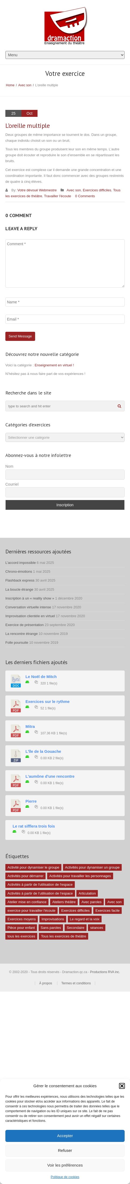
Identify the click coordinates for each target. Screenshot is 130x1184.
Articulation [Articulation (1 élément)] (87, 893)
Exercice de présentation (24, 625)
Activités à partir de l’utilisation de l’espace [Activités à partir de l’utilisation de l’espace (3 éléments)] (40, 893)
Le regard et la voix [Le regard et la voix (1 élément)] (85, 919)
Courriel (11, 484)
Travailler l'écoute (57, 196)
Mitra (30, 726)
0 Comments (85, 196)
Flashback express (19, 580)
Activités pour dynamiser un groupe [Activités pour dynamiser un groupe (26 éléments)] (92, 867)
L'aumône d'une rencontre (50, 776)
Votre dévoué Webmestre (37, 190)
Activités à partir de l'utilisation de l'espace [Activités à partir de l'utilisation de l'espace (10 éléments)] (40, 885)
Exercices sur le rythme (47, 701)
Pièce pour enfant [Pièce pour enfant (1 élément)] (21, 928)
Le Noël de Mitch (41, 677)
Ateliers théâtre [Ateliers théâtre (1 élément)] (64, 902)
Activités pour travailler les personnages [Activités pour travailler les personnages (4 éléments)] (80, 876)
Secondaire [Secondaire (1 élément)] (75, 928)
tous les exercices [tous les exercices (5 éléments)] (21, 936)
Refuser (65, 1150)
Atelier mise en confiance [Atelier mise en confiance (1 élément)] (27, 902)
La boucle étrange (19, 589)
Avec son (24, 85)
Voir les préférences (65, 1165)
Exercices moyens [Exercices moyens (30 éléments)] (22, 919)
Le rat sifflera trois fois (34, 826)
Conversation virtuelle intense (28, 607)
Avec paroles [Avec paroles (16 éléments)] (91, 902)
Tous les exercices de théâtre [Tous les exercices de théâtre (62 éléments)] (63, 936)
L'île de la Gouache (43, 751)
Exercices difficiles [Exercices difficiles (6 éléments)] (75, 911)
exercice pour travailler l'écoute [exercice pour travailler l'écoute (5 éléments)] (31, 911)
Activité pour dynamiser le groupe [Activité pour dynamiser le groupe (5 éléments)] (33, 867)
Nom (9, 466)
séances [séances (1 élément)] (96, 928)
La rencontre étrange (21, 634)
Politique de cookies (65, 1177)
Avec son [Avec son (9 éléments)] (114, 902)
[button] (122, 1086)
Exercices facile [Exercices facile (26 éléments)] (107, 911)
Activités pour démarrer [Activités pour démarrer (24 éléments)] (25, 876)
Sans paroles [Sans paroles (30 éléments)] (51, 928)
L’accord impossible (20, 563)
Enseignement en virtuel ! (54, 365)
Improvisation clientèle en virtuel (30, 616)
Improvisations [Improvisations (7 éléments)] (53, 919)
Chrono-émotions (18, 571)
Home (10, 85)
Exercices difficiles (97, 190)
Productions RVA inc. (105, 972)
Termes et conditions (76, 983)
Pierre (31, 801)
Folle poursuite (16, 643)
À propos (45, 983)
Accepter (65, 1135)
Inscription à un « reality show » (29, 598)
